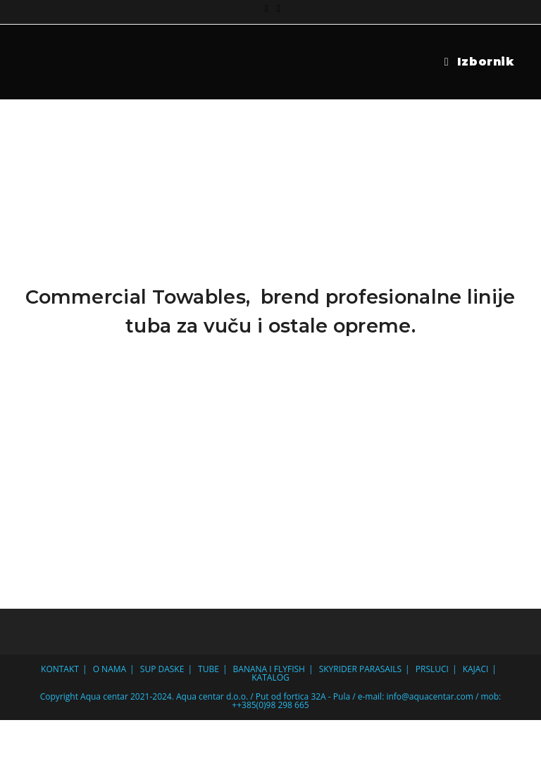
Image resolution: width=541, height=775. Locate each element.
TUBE (208, 669)
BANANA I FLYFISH (269, 669)
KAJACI (476, 669)
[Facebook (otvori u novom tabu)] (267, 8)
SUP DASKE (162, 669)
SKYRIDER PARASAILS (360, 669)
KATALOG (270, 677)
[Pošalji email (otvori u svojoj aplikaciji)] (276, 8)
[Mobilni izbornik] (479, 61)
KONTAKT (60, 669)
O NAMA (109, 669)
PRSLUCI (432, 669)
